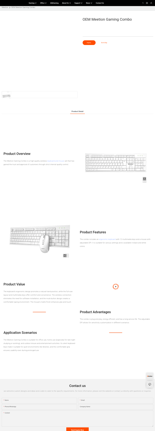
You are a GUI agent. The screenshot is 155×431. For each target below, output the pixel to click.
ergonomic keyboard (107, 239)
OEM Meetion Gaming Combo (23, 7)
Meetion (5, 7)
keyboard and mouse (55, 161)
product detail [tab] (77, 111)
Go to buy (104, 42)
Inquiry (89, 42)
